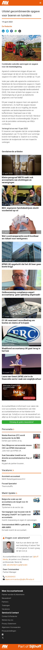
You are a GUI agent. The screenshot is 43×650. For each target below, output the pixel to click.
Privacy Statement (9, 624)
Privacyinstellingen (9, 631)
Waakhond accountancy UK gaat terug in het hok (21, 349)
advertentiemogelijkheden (17, 565)
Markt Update (8, 493)
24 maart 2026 (8, 372)
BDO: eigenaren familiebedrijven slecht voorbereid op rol (20, 209)
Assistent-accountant (11, 476)
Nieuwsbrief (6, 598)
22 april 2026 (7, 173)
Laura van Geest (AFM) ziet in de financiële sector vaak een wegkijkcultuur (21, 377)
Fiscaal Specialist (9, 484)
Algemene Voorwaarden (11, 627)
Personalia (7, 429)
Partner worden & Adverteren (13, 595)
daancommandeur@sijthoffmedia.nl (19, 579)
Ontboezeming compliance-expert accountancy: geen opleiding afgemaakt (21, 293)
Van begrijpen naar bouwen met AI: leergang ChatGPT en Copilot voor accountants (16, 514)
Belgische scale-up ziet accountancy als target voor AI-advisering (15, 502)
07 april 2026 (7, 260)
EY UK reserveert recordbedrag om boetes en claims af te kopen (18, 321)
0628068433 (10, 577)
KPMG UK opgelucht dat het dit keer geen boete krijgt (21, 265)
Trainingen (6, 605)
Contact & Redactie (9, 616)
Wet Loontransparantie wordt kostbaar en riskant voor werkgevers (20, 237)
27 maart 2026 (8, 316)
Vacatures (7, 470)
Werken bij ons (7, 620)
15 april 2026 (7, 204)
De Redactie (7, 26)
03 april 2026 (7, 288)
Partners (5, 602)
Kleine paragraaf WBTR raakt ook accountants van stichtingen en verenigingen (17, 179)
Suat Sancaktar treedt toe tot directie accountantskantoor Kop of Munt (17, 458)
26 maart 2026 (8, 344)
